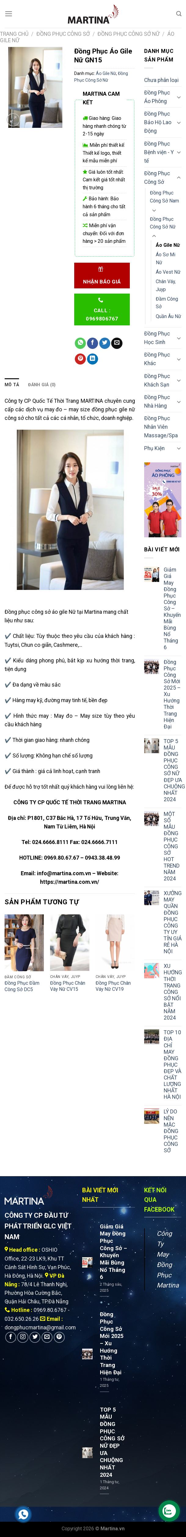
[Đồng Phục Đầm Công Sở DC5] (24, 942)
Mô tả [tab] (12, 384)
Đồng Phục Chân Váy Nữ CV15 (67, 986)
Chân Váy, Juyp (166, 285)
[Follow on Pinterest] (59, 1337)
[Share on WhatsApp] (80, 343)
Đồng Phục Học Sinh (157, 338)
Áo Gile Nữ (106, 73)
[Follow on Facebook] (10, 1337)
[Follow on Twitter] (34, 1337)
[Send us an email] (47, 1337)
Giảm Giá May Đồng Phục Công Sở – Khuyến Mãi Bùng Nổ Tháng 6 (172, 608)
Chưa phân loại (161, 80)
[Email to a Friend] (116, 343)
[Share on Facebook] (92, 343)
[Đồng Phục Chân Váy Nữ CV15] (69, 942)
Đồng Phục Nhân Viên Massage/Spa (161, 427)
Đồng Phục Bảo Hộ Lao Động (157, 122)
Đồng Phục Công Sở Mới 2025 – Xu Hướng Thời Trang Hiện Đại (172, 694)
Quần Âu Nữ (168, 316)
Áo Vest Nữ (168, 272)
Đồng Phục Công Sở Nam (164, 196)
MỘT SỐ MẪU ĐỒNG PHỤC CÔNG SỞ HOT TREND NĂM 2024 (172, 846)
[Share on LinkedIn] (92, 359)
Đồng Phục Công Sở (63, 34)
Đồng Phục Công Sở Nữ (128, 34)
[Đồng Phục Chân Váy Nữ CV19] (115, 942)
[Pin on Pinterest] (80, 359)
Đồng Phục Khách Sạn (157, 380)
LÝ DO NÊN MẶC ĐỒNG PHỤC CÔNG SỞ (171, 1131)
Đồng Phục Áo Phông (157, 97)
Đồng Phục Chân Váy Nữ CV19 (113, 986)
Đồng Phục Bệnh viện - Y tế (159, 152)
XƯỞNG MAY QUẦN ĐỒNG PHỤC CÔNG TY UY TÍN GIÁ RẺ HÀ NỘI (173, 922)
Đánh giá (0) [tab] (42, 384)
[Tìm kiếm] (178, 14)
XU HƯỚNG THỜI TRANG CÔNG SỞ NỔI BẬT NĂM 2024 (173, 992)
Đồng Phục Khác (157, 359)
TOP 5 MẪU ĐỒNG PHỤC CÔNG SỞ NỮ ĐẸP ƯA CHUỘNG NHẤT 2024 (174, 770)
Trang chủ (14, 34)
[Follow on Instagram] (22, 1337)
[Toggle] (178, 97)
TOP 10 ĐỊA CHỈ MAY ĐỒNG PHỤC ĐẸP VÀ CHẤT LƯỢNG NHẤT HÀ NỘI (172, 1064)
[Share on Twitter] (104, 343)
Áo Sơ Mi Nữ (165, 258)
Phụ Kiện (154, 448)
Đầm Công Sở (167, 302)
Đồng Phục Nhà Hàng (157, 401)
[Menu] (9, 14)
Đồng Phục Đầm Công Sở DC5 (22, 986)
